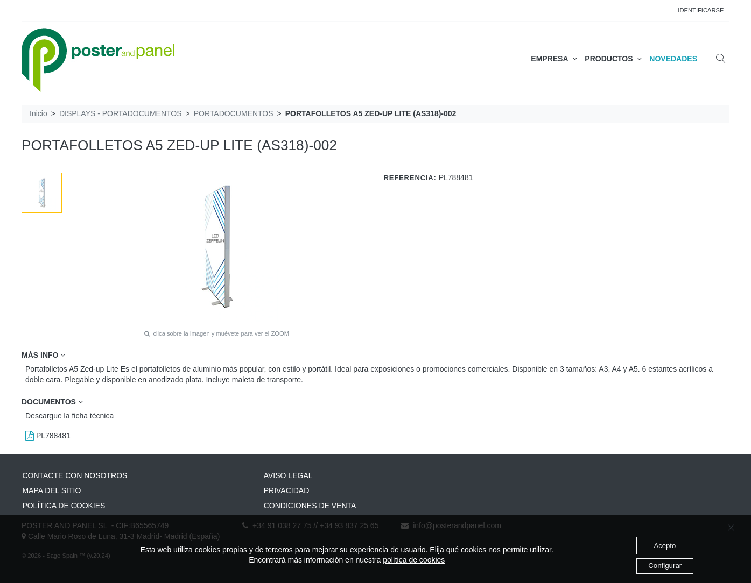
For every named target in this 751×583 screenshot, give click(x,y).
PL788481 (48, 435)
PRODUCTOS (613, 58)
